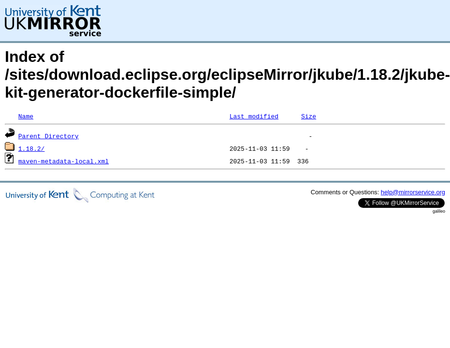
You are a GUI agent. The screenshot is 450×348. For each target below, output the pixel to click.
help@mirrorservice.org (413, 192)
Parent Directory (48, 135)
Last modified (254, 116)
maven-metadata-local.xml (63, 161)
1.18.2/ (31, 148)
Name (25, 116)
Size (308, 116)
